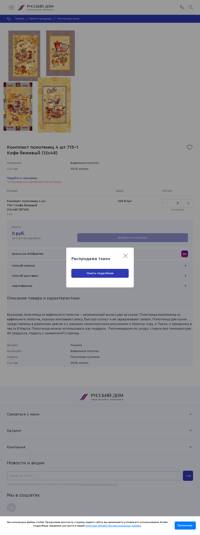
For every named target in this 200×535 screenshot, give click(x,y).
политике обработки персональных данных (113, 525)
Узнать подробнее (100, 273)
